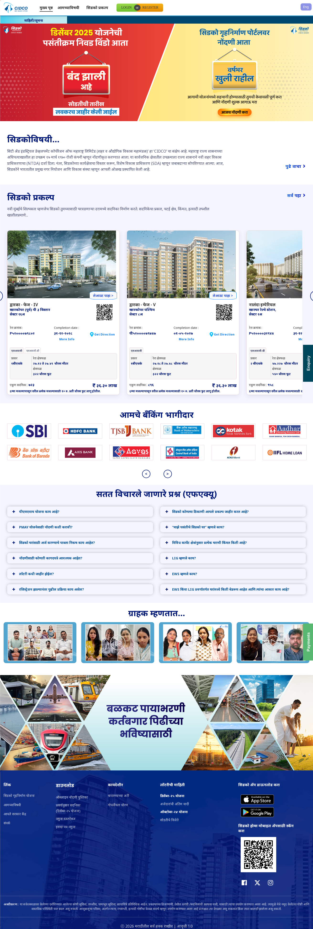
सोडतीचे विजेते (169, 820)
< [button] (146, 473)
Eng (306, 7)
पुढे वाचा (296, 166)
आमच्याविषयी (68, 7)
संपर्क (7, 823)
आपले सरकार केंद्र (15, 814)
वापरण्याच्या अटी (118, 795)
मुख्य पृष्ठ (46, 7)
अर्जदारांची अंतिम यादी (174, 804)
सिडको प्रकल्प (97, 7)
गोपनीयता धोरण (118, 805)
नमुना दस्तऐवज (65, 818)
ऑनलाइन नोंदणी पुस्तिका (72, 797)
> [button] (167, 473)
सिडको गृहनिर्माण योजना (19, 795)
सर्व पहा (296, 195)
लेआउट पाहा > (103, 295)
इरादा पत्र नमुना (65, 827)
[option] (156, 77)
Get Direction (104, 334)
